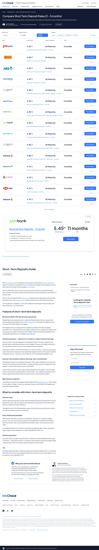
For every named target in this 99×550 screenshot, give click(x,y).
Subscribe (82, 367)
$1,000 (87, 222)
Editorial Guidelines (33, 478)
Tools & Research (91, 6)
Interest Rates (85, 3)
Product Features (14, 233)
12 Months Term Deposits (76, 408)
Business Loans (59, 500)
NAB (33, 334)
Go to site (70, 239)
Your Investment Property (42, 529)
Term (77, 231)
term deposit (10, 283)
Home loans (5, 500)
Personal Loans (25, 6)
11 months (78, 228)
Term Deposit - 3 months (36, 82)
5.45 (60, 228)
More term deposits (49, 209)
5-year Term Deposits (75, 404)
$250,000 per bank (29, 322)
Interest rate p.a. (59, 231)
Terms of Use (76, 505)
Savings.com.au (23, 529)
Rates (53, 35)
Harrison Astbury (63, 463)
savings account (19, 300)
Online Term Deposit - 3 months (39, 170)
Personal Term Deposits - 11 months (27, 229)
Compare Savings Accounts (77, 415)
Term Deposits (49, 6)
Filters (93, 35)
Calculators (80, 6)
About (16, 505)
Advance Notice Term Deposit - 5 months (39, 71)
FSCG (47, 505)
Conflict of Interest (54, 505)
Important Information (7, 505)
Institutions (94, 3)
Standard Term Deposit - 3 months (41, 137)
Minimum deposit (57, 222)
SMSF (58, 6)
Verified (58, 24)
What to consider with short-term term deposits (80, 290)
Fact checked (7, 274)
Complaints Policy (85, 505)
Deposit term (5, 32)
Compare (53, 32)
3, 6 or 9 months (30, 287)
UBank (28, 334)
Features (60, 35)
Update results (40, 35)
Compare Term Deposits (82, 321)
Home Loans (5, 6)
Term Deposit (44, 93)
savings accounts (43, 382)
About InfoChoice (18, 478)
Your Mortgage (32, 529)
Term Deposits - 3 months (38, 181)
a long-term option (48, 283)
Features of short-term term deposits (80, 287)
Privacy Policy (30, 505)
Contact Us (22, 505)
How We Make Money (66, 505)
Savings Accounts (37, 6)
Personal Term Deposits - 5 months (39, 126)
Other (75, 35)
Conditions (68, 35)
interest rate (25, 298)
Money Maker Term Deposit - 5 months (40, 50)
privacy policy (87, 370)
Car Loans (15, 6)
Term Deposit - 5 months (36, 61)
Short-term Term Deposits (76, 400)
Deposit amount (23, 32)
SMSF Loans (50, 500)
